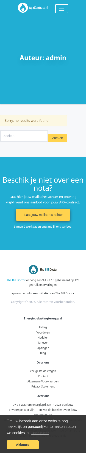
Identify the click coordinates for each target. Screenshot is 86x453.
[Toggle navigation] (61, 8)
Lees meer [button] (40, 433)
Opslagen (43, 348)
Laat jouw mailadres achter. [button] (42, 215)
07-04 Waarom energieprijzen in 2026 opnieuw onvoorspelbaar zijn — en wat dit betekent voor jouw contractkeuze (43, 410)
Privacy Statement (43, 386)
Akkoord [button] (22, 445)
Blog (43, 353)
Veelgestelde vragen (43, 371)
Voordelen (43, 332)
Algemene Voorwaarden (43, 381)
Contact (43, 376)
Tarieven (43, 343)
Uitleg (43, 327)
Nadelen (43, 338)
